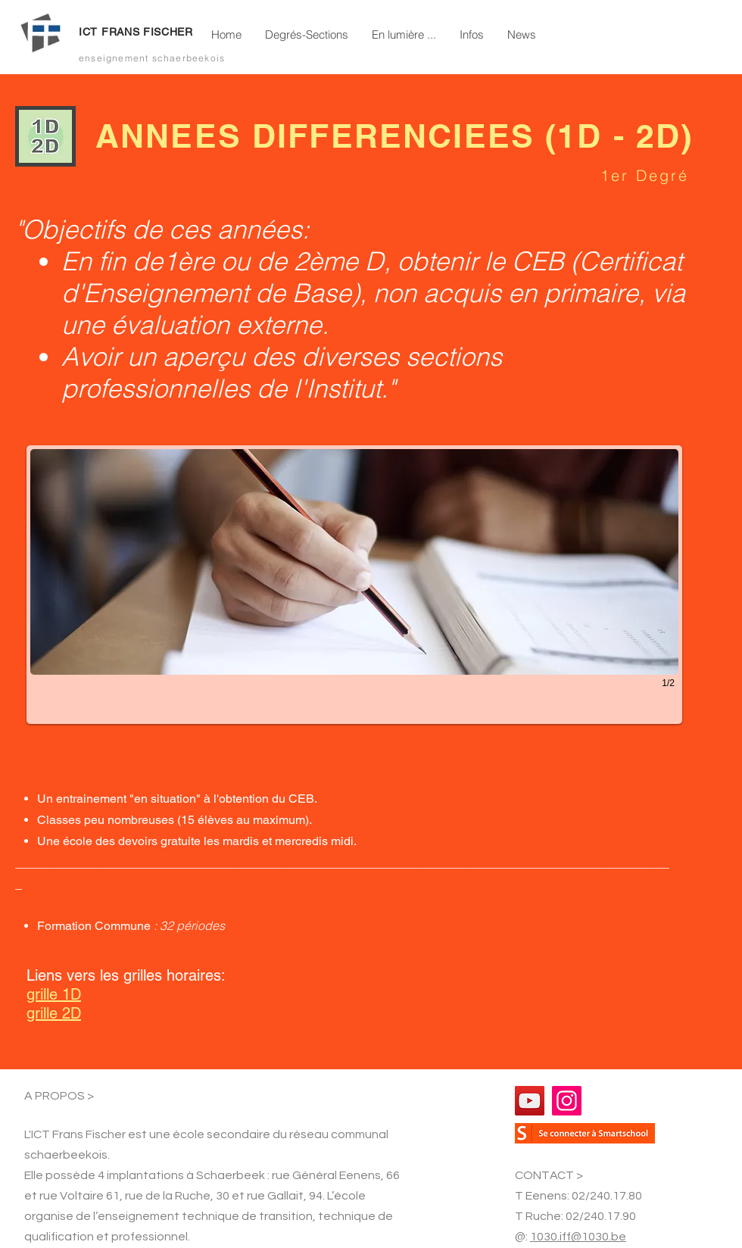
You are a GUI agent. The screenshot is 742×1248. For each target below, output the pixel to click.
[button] (306, 35)
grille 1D (53, 994)
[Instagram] (566, 1100)
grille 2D (53, 1013)
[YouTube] (529, 1100)
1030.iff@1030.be (578, 1237)
